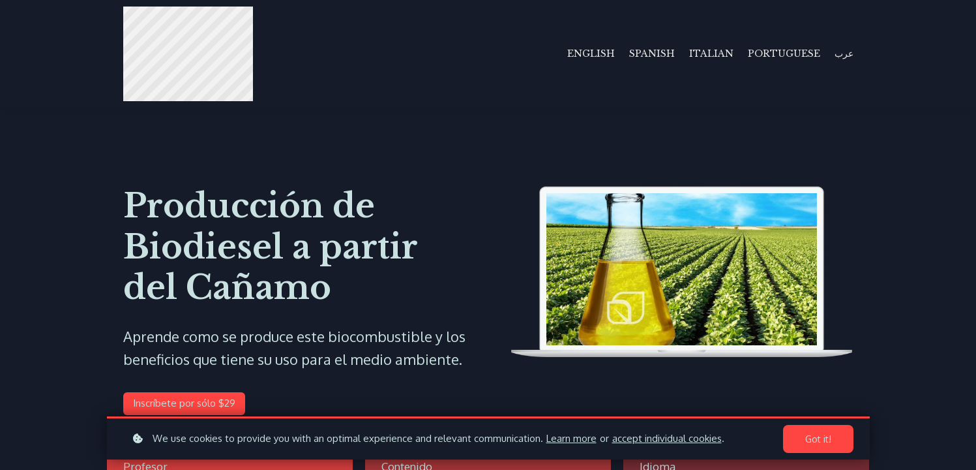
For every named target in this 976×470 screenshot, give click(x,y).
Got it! (818, 439)
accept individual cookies (667, 438)
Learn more (571, 438)
